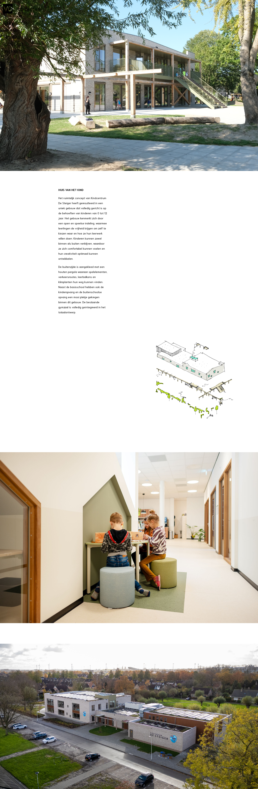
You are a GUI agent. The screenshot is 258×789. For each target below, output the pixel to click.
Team (10, 30)
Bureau (12, 37)
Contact (14, 44)
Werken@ (15, 51)
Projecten (16, 23)
